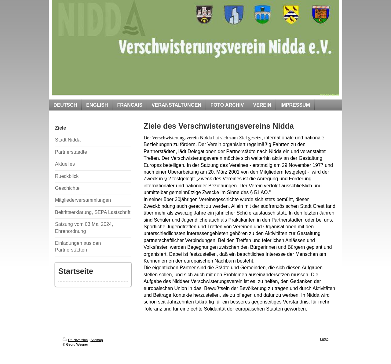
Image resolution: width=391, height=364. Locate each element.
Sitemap (96, 340)
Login (324, 339)
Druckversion (75, 340)
